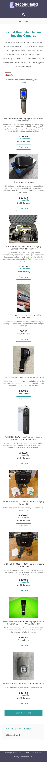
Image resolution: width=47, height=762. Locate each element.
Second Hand (24, 753)
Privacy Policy (35, 753)
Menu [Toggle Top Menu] (23, 21)
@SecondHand (13, 735)
